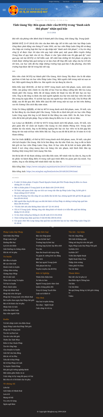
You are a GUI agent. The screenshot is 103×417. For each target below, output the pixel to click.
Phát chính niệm (10, 287)
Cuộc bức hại (42, 232)
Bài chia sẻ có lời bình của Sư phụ (16, 379)
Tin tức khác (74, 269)
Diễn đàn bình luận (11, 310)
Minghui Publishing (54, 1)
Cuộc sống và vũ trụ (44, 308)
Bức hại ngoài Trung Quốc (46, 262)
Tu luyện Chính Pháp (11, 366)
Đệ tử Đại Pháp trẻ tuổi (12, 363)
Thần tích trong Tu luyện (13, 280)
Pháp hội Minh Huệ (11, 290)
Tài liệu (72, 283)
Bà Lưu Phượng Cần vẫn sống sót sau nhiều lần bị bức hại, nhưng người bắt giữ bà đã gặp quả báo (52, 197)
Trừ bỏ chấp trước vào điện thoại (16, 323)
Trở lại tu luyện (9, 283)
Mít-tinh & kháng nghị (77, 239)
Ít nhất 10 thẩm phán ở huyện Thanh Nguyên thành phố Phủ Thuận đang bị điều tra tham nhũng (50, 183)
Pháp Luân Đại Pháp (13, 232)
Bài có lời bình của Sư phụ (13, 303)
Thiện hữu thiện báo (44, 277)
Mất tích (39, 259)
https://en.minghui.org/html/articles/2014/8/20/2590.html (52, 171)
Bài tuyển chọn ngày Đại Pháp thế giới (18, 300)
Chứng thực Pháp (10, 274)
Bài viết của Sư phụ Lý (78, 277)
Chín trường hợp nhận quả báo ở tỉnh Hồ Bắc (37, 218)
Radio (6, 319)
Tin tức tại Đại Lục (10, 333)
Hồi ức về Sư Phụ (10, 356)
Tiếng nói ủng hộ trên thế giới (81, 242)
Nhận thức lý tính (10, 307)
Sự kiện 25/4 (74, 249)
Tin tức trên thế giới (11, 336)
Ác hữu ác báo (62, 20)
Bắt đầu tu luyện (10, 260)
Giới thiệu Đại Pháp (11, 236)
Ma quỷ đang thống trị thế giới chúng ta (84, 291)
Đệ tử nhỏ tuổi (9, 277)
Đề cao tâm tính (9, 264)
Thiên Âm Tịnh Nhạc (11, 340)
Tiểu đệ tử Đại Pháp (11, 359)
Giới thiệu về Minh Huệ (12, 391)
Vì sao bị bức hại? (43, 239)
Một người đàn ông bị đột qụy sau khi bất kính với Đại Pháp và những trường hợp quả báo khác (51, 202)
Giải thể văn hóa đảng (12, 353)
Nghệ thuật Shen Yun (77, 259)
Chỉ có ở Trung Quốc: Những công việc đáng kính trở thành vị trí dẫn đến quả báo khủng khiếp (50, 210)
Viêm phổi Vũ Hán (76, 266)
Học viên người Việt (11, 313)
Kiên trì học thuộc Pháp (12, 343)
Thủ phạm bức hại (43, 266)
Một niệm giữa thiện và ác (13, 373)
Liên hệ (6, 387)
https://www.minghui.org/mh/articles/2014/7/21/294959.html (54, 166)
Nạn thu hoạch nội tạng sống (47, 252)
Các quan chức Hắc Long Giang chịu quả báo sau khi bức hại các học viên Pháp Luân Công (52, 222)
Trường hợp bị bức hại (45, 242)
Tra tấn (39, 249)
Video (71, 296)
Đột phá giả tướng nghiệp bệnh (16, 369)
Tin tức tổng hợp (10, 346)
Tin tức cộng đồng (76, 236)
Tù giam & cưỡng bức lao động (48, 256)
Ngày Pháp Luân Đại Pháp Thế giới (83, 246)
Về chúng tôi (9, 383)
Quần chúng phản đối (44, 287)
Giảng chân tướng (10, 270)
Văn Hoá (40, 297)
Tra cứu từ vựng (10, 401)
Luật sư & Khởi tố (43, 293)
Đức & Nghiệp (50, 20)
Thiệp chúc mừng (76, 262)
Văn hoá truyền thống (45, 301)
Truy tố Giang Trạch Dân (46, 290)
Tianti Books (66, 1)
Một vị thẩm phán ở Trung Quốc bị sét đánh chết (39, 187)
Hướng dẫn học (9, 242)
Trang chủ (39, 20)
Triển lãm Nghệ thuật (77, 256)
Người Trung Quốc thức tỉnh (47, 283)
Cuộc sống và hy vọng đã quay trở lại (18, 376)
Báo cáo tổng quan (43, 236)
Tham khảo (74, 273)
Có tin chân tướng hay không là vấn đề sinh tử (38, 215)
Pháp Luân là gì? (10, 239)
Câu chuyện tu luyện (11, 350)
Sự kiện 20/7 (74, 252)
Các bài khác (74, 287)
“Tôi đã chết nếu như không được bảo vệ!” (36, 206)
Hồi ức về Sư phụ (10, 252)
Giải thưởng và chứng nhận (14, 249)
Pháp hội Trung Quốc (11, 330)
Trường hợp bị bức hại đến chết (49, 246)
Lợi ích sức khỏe (10, 246)
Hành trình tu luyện (11, 267)
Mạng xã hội (8, 397)
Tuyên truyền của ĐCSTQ (46, 269)
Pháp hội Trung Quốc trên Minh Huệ (18, 297)
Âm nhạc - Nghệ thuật (45, 305)
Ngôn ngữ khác (77, 1)
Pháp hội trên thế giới (12, 293)
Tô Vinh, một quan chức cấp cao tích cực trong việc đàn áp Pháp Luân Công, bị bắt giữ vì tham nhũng (50, 191)
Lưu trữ (6, 394)
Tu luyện (7, 256)
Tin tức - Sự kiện (77, 232)
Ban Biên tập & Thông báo (79, 280)
